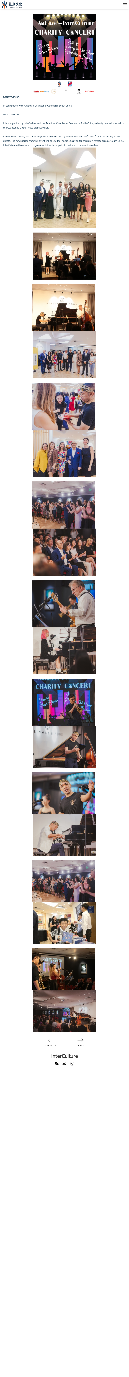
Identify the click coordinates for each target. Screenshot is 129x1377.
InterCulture (64, 1056)
